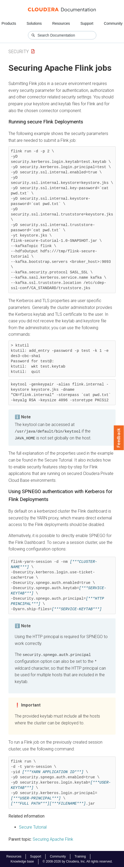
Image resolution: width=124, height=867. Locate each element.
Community (113, 23)
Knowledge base (22, 861)
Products (9, 23)
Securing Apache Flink (53, 838)
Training (80, 856)
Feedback (118, 438)
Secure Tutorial (33, 826)
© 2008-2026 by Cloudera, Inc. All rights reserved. (78, 861)
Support (86, 23)
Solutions (34, 23)
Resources (61, 23)
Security (18, 51)
